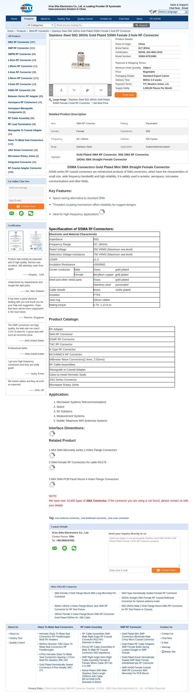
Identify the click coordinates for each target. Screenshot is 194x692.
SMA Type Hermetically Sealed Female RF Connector (149, 593)
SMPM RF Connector (19, 54)
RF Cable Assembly (19, 118)
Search (143, 25)
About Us (45, 18)
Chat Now (174, 8)
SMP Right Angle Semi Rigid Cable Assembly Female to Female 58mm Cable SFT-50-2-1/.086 (97, 661)
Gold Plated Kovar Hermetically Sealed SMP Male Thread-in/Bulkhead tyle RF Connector (138, 660)
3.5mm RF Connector (19, 84)
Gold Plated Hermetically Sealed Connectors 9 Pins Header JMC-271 (56, 667)
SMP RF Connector (18, 48)
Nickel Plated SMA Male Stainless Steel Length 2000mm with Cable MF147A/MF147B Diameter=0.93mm (94, 676)
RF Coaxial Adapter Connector (25, 168)
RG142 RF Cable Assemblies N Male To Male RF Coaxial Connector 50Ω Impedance (98, 650)
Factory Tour (63, 18)
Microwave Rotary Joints (21, 156)
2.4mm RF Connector (19, 72)
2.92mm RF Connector (20, 78)
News (139, 18)
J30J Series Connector (20, 150)
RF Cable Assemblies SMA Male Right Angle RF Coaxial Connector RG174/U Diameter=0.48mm (97, 638)
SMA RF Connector (39, 31)
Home (14, 18)
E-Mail (165, 642)
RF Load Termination (19, 124)
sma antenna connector (67, 518)
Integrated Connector (19, 162)
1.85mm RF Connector (20, 66)
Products (28, 18)
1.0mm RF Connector (19, 60)
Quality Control (85, 18)
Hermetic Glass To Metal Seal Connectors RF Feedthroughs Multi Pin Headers (54, 636)
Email (185, 8)
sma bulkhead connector (94, 518)
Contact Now (26, 206)
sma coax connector (118, 518)
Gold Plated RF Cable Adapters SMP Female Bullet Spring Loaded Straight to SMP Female (138, 648)
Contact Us (106, 18)
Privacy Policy (35, 688)
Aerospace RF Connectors (22, 102)
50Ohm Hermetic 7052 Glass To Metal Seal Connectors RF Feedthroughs (56, 647)
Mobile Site (168, 651)
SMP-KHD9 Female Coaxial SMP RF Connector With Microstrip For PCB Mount (136, 670)
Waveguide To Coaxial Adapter (25, 130)
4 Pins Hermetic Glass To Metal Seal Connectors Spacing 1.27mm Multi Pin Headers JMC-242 (57, 657)
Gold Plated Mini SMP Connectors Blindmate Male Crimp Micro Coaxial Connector (138, 636)
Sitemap (166, 647)
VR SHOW (155, 18)
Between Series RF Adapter (23, 96)
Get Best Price (100, 103)
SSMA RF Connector (19, 90)
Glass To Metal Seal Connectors (25, 140)
